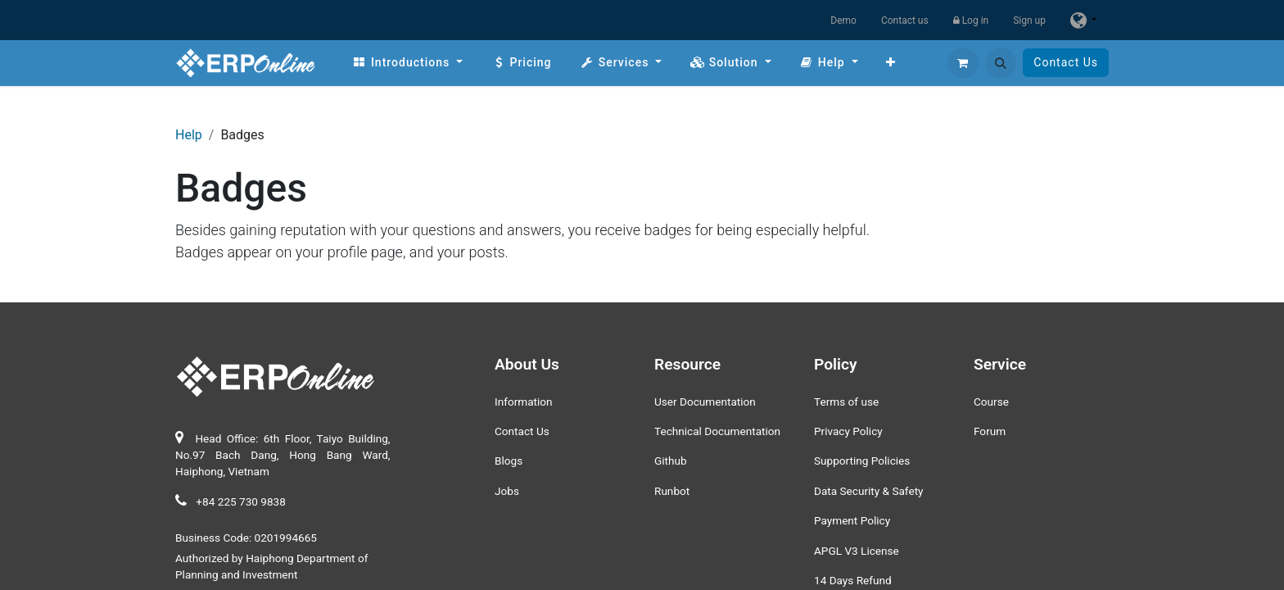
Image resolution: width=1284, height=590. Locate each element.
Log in (971, 20)
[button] (1000, 63)
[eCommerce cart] (963, 63)
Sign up (1029, 20)
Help (188, 135)
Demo (843, 20)
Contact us (905, 20)
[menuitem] (407, 62)
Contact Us (1065, 62)
